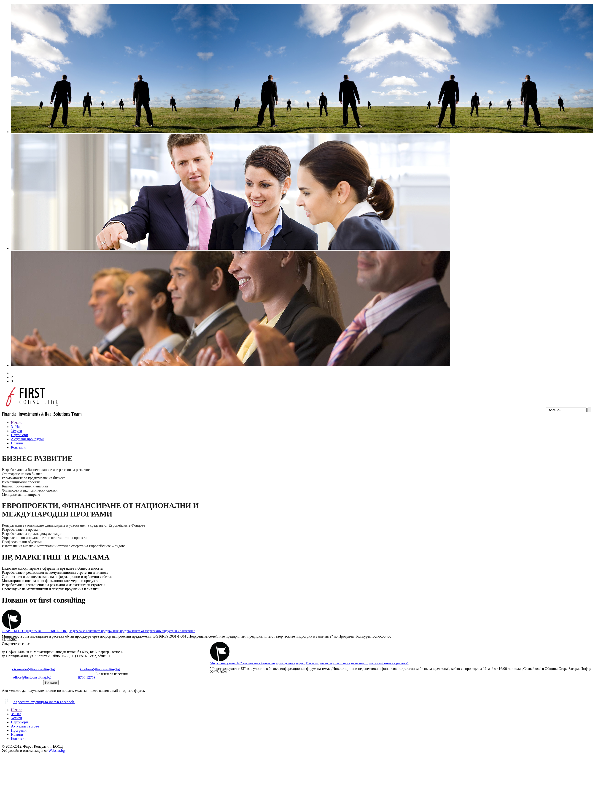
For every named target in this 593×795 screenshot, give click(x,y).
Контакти (18, 447)
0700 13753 (81, 676)
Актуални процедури (27, 439)
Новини (17, 443)
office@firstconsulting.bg (26, 675)
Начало (16, 423)
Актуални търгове (25, 726)
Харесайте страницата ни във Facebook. (38, 700)
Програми (19, 730)
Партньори (19, 435)
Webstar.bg (57, 750)
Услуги (16, 431)
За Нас (16, 427)
